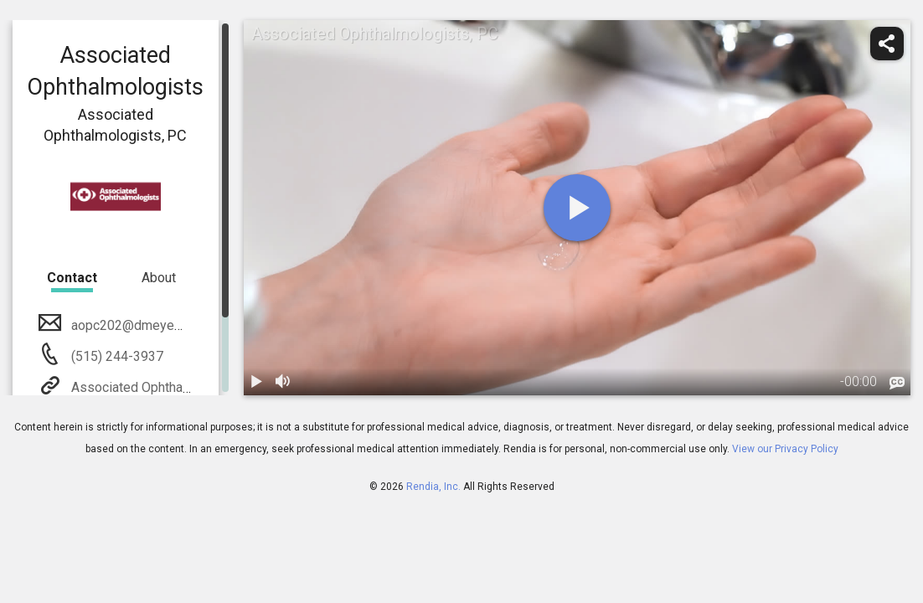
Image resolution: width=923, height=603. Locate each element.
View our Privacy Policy (785, 449)
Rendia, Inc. (433, 486)
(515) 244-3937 (115, 356)
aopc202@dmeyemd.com (144, 325)
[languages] (897, 382)
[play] (577, 207)
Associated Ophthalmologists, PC (168, 387)
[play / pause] (257, 381)
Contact (72, 278)
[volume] (284, 381)
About (159, 278)
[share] (887, 43)
